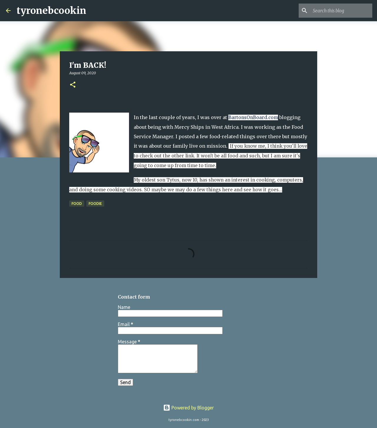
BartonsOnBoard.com (253, 117)
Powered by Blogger (188, 407)
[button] (72, 85)
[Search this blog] (341, 11)
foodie (95, 203)
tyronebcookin (51, 11)
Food (77, 203)
